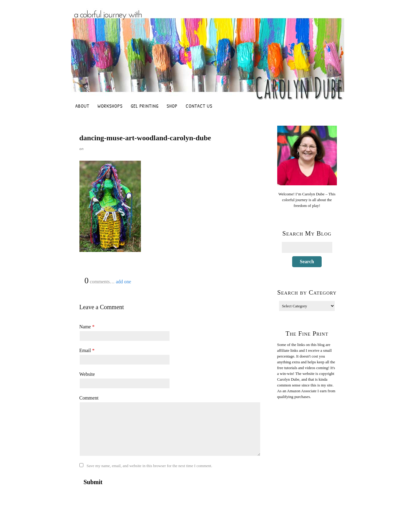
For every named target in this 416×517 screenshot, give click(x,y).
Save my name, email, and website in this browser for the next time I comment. (149, 465)
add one (123, 281)
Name (87, 326)
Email (87, 350)
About (82, 106)
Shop (172, 106)
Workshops (110, 106)
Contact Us (199, 106)
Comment (89, 397)
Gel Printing (145, 106)
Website (87, 374)
